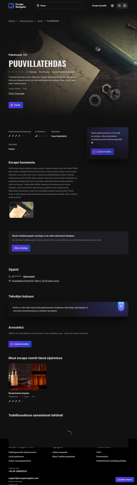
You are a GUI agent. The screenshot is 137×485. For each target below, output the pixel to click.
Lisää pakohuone (16, 456)
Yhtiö (98, 452)
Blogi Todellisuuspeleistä (63, 456)
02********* (16, 276)
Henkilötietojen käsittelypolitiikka (111, 461)
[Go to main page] (17, 6)
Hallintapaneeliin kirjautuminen (22, 452)
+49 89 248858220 (18, 471)
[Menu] (122, 5)
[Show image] (21, 210)
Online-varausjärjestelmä (20, 461)
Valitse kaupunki (59, 452)
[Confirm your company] (21, 248)
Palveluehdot (102, 456)
